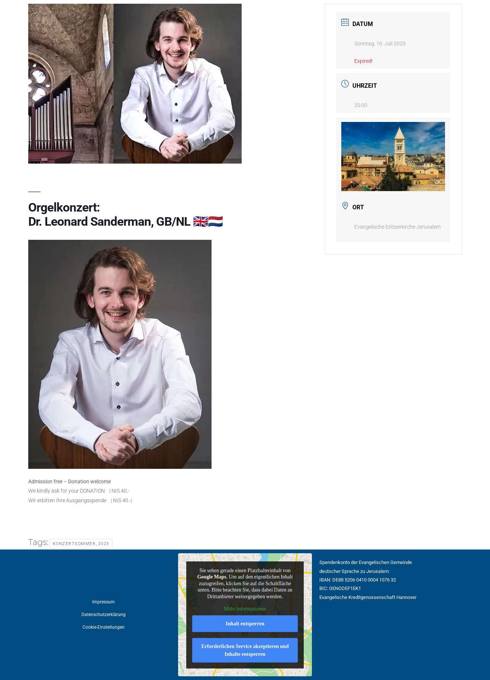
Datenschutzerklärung (103, 614)
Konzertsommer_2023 (81, 543)
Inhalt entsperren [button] (245, 624)
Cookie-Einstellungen (104, 627)
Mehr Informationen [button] (245, 609)
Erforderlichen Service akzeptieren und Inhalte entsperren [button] (244, 650)
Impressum (103, 602)
